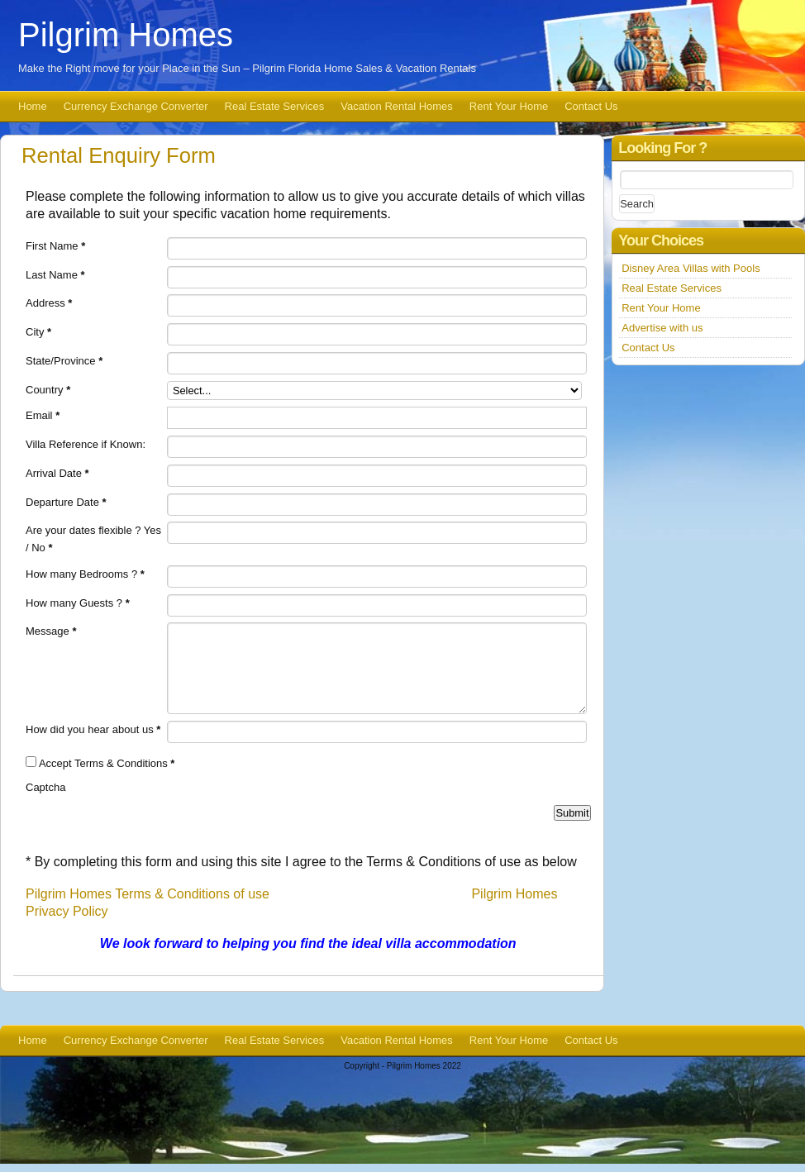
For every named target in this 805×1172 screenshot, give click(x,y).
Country (48, 390)
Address (49, 303)
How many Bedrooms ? (85, 574)
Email (43, 415)
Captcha (45, 787)
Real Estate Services (275, 106)
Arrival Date (57, 473)
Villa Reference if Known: (85, 444)
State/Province (64, 361)
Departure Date (66, 502)
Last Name (55, 275)
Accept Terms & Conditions (107, 763)
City (38, 332)
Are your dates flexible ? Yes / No (93, 539)
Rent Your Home (508, 106)
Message (51, 631)
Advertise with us (662, 328)
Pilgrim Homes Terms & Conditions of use (147, 894)
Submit (571, 813)
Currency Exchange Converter (136, 106)
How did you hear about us (93, 729)
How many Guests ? (78, 603)
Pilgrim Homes (125, 35)
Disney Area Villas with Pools (691, 268)
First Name (55, 246)
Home (32, 106)
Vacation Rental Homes (397, 106)
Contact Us (590, 106)
